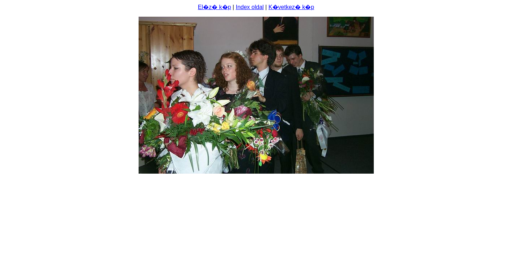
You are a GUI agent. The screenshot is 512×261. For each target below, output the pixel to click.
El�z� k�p (214, 7)
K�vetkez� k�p (291, 7)
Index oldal (249, 7)
